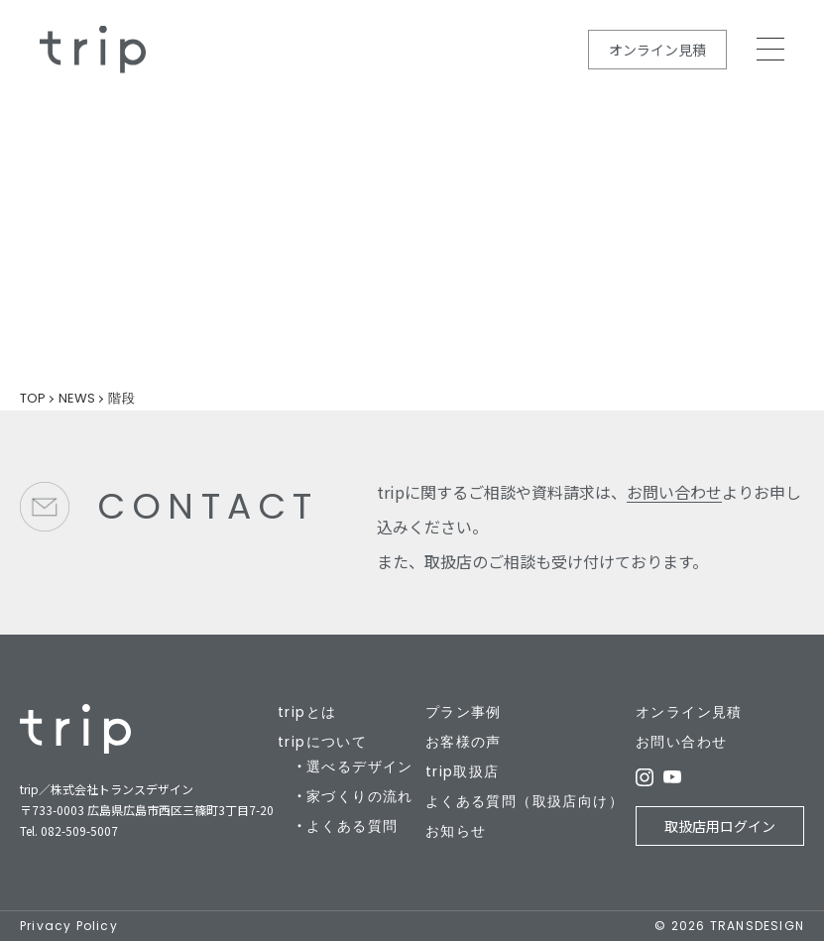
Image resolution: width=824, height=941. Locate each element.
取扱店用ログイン (719, 826)
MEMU (770, 49)
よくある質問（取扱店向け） (524, 801)
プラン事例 (463, 712)
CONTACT (207, 506)
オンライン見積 (657, 49)
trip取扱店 (462, 771)
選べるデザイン (359, 766)
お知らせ (456, 831)
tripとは (307, 712)
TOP (33, 398)
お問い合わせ (674, 492)
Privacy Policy (69, 925)
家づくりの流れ (359, 796)
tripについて (322, 742)
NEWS (77, 398)
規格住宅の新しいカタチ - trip (93, 49)
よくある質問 (352, 826)
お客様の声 (463, 742)
